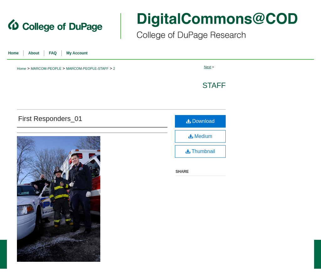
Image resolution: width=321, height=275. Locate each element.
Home (21, 68)
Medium (200, 136)
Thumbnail (200, 151)
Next (207, 67)
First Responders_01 (50, 119)
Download (200, 121)
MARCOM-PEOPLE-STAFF (87, 68)
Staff (214, 85)
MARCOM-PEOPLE (46, 68)
